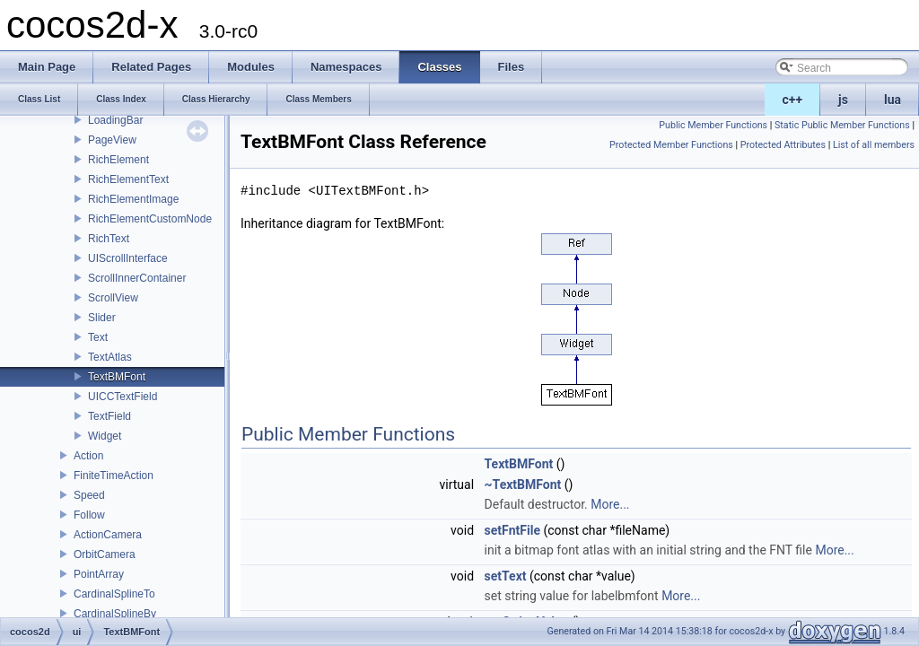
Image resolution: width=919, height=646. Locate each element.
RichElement (118, 159)
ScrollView (113, 298)
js (843, 99)
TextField (109, 416)
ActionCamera (108, 534)
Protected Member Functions (671, 145)
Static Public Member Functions (842, 125)
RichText (108, 238)
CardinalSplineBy (115, 613)
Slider (102, 317)
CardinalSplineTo (114, 594)
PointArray (99, 574)
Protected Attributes (783, 145)
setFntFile (512, 530)
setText (506, 576)
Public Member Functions (713, 125)
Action (88, 456)
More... (610, 504)
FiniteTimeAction (113, 475)
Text (98, 337)
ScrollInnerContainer (137, 278)
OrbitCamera (105, 554)
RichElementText (128, 179)
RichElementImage (133, 199)
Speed (89, 495)
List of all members (874, 145)
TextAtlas (110, 357)
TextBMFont (116, 377)
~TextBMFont (523, 484)
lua (892, 99)
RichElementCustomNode (150, 219)
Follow (89, 515)
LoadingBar (115, 120)
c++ (793, 99)
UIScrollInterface (128, 258)
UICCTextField (122, 396)
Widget (104, 436)
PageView (112, 140)
